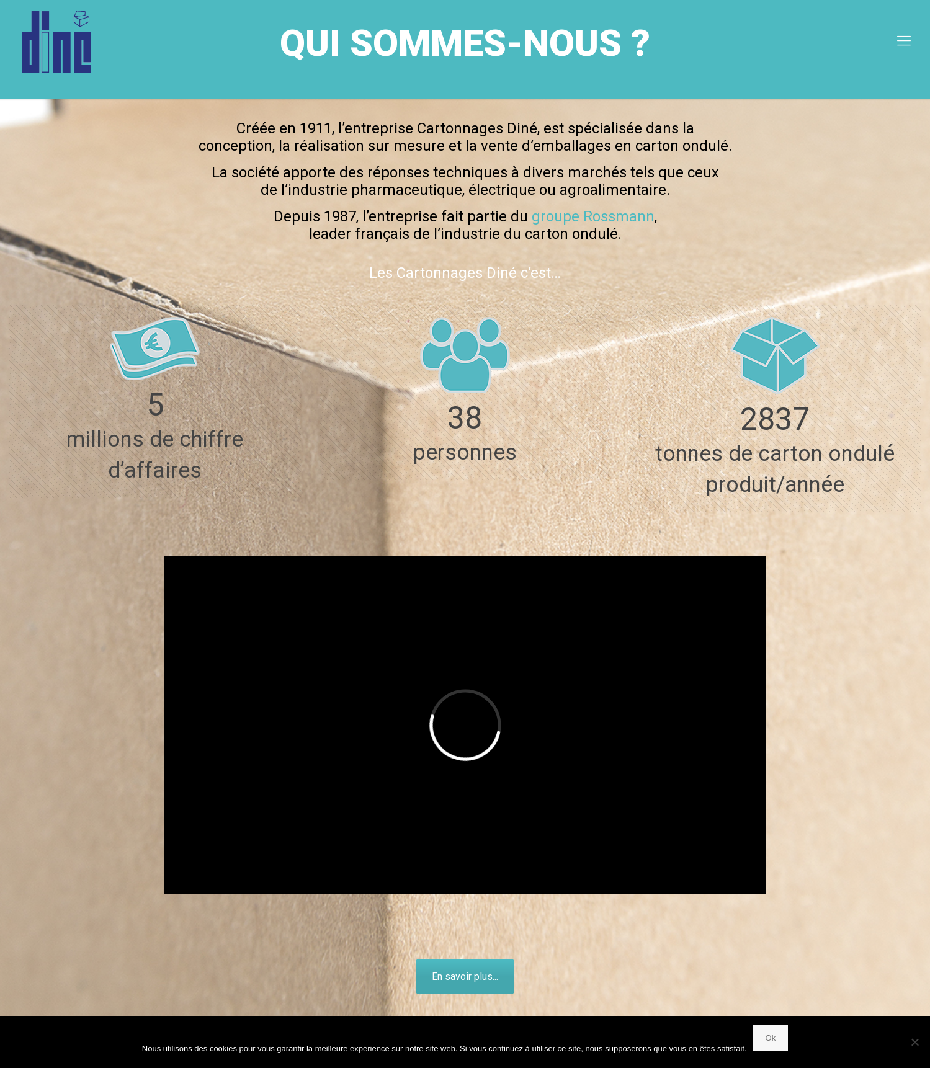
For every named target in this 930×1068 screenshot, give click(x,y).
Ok (771, 1038)
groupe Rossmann (593, 216)
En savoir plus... (465, 976)
